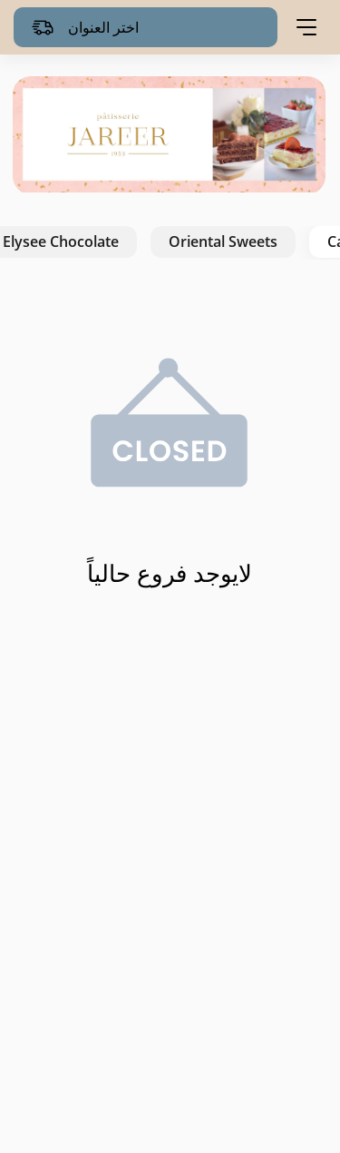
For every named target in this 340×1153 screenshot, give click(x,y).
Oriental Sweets (223, 241)
